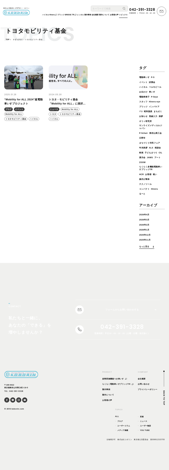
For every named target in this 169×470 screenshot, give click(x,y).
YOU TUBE (145, 448)
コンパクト (145, 205)
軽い (156, 190)
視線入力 (144, 126)
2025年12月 (145, 250)
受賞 (142, 434)
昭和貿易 (149, 116)
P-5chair (144, 143)
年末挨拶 (144, 158)
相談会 (142, 163)
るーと (142, 209)
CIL (157, 168)
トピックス (17, 40)
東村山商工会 (146, 148)
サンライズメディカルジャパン (151, 137)
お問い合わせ (144, 402)
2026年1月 (145, 245)
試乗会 (153, 82)
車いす (153, 97)
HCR (141, 190)
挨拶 (152, 126)
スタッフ (144, 106)
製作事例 (106, 407)
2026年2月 (145, 240)
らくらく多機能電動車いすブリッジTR (151, 184)
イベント (144, 82)
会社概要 (142, 396)
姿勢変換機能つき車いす (114, 396)
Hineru (156, 205)
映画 (150, 163)
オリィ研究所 (146, 131)
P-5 (154, 77)
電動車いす (145, 77)
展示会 (142, 173)
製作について (108, 413)
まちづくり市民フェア (151, 153)
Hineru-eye (156, 106)
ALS (152, 158)
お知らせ (155, 121)
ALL (117, 434)
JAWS (151, 173)
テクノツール (146, 200)
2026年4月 (145, 230)
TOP (7, 40)
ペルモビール (146, 92)
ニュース (143, 439)
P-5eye (156, 101)
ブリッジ (144, 111)
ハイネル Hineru (49, 15)
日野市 (158, 148)
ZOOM (142, 177)
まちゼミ (144, 121)
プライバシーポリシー (147, 407)
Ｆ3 (141, 116)
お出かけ (144, 97)
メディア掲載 (122, 448)
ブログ (120, 439)
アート (159, 173)
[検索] (124, 9)
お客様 (149, 190)
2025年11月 (145, 256)
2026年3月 (145, 235)
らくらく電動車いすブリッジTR (117, 402)
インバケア (156, 111)
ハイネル (144, 87)
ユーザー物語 (145, 444)
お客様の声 (107, 418)
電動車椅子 (145, 101)
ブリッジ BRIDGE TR (67, 15)
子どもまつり (146, 168)
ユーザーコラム (123, 444)
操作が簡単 (145, 195)
